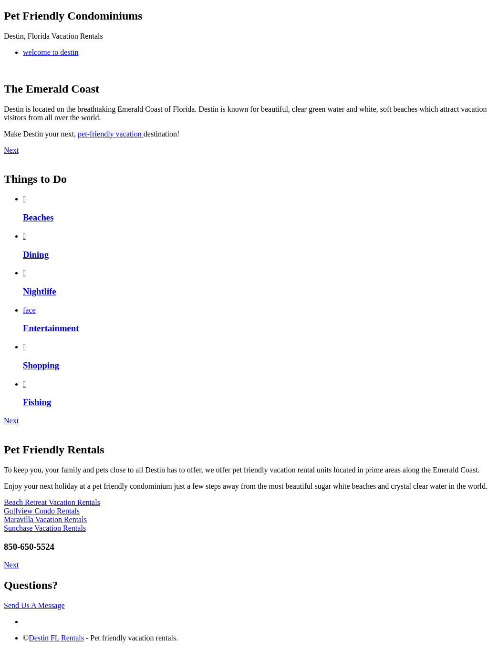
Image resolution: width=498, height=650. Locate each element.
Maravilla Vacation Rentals (45, 519)
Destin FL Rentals (56, 638)
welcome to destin (50, 52)
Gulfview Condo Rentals (42, 511)
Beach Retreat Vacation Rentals (52, 502)
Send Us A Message (34, 605)
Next (11, 150)
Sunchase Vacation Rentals (45, 528)
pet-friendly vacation (111, 134)
